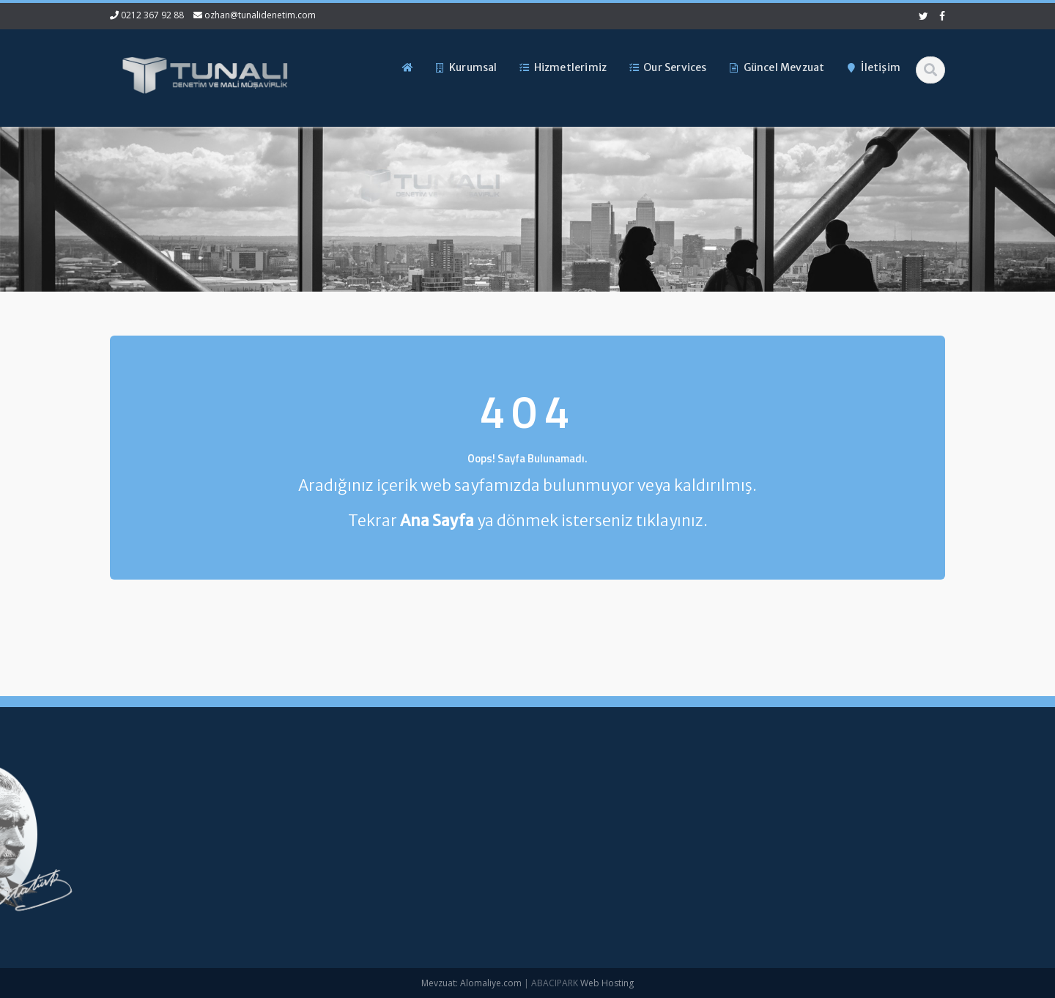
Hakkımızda (329, 824)
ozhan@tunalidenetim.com (260, 15)
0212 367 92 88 (152, 15)
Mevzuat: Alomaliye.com (471, 983)
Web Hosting (607, 983)
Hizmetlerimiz (333, 848)
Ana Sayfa (326, 800)
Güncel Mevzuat (339, 873)
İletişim (318, 897)
